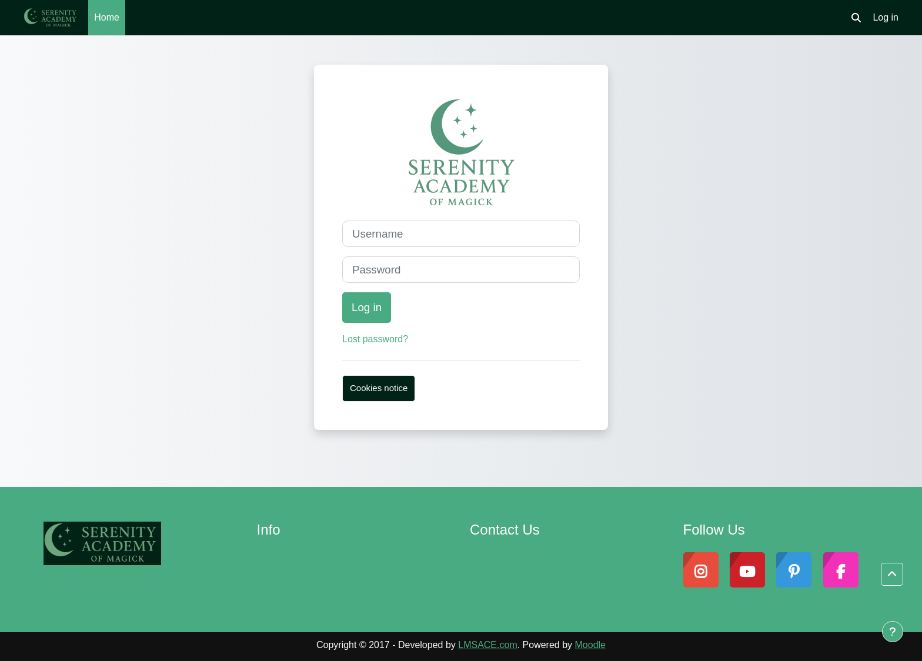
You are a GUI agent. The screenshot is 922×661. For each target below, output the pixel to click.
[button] (856, 17)
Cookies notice (378, 388)
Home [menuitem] (106, 17)
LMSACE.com (487, 645)
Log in (885, 17)
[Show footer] (892, 631)
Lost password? (375, 339)
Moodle (590, 645)
